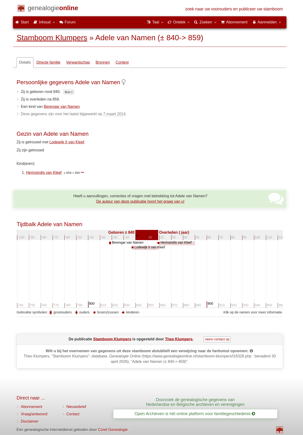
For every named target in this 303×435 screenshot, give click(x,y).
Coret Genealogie (113, 430)
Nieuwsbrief (76, 407)
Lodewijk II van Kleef (66, 142)
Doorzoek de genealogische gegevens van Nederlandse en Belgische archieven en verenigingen (195, 402)
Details (25, 62)
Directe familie (48, 62)
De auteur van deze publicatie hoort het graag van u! (140, 201)
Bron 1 (69, 92)
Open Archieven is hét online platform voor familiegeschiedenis (195, 413)
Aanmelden (266, 22)
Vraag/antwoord (34, 414)
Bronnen (103, 62)
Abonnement (31, 407)
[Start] (53, 9)
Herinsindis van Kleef (44, 173)
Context (122, 62)
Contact (73, 414)
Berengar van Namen (62, 107)
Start (22, 22)
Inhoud (44, 22)
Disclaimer (30, 421)
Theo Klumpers (178, 339)
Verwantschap (78, 62)
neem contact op (217, 339)
